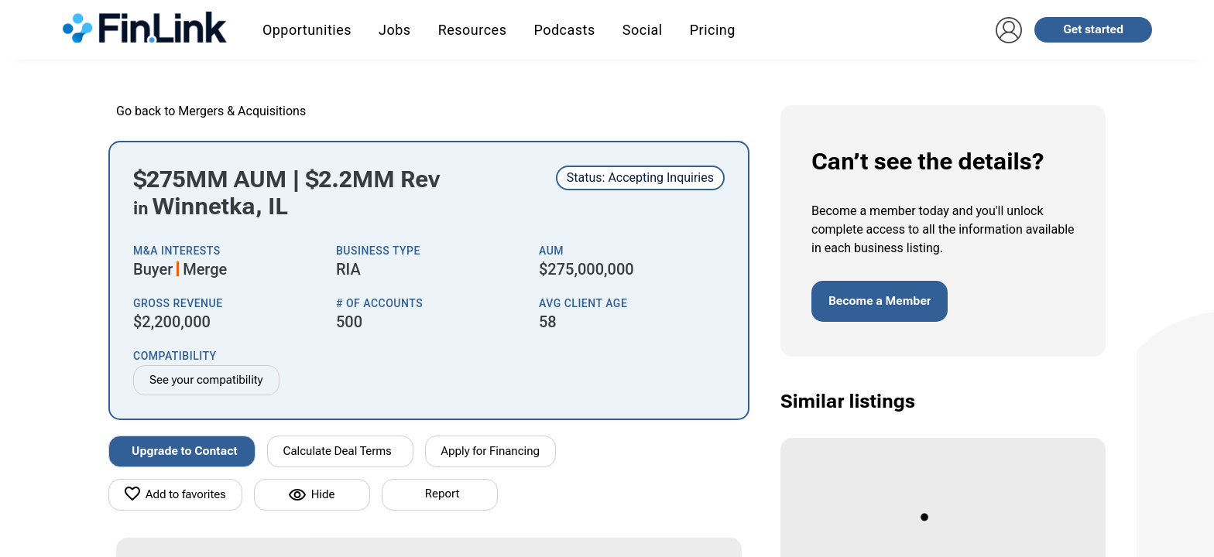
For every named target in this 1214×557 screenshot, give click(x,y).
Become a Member (879, 301)
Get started (1093, 29)
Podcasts (564, 30)
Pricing (713, 30)
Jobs (395, 30)
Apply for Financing (490, 451)
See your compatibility (206, 380)
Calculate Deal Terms (337, 451)
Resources (472, 30)
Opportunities (307, 30)
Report (442, 494)
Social (642, 30)
